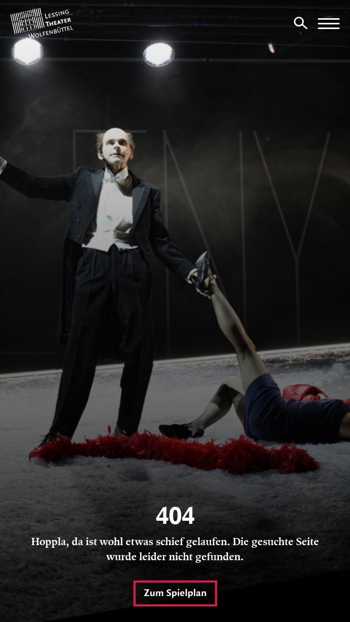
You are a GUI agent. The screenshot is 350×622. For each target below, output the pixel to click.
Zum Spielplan (175, 593)
